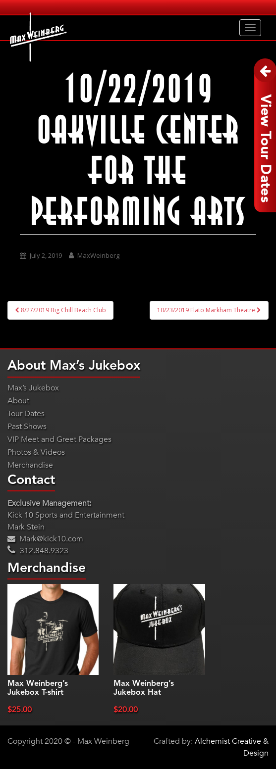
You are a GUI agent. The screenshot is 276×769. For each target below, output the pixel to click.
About (18, 400)
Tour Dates (26, 413)
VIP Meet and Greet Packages (59, 439)
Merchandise (30, 465)
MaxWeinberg (98, 255)
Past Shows (27, 426)
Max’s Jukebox (33, 388)
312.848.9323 (37, 550)
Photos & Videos (36, 452)
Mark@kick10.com (45, 538)
